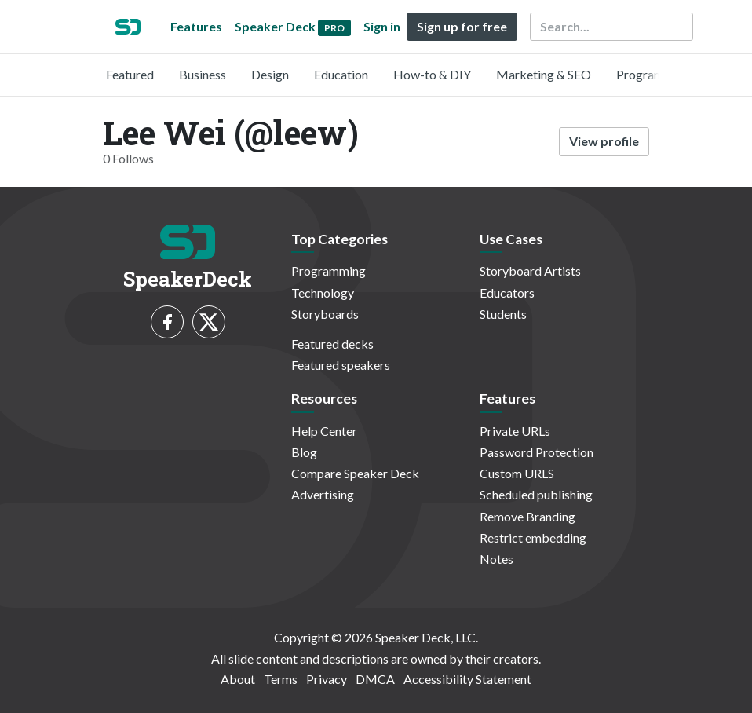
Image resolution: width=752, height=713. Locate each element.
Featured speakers (340, 364)
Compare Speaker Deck (355, 473)
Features (196, 26)
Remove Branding (527, 516)
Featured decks (332, 343)
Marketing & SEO (543, 74)
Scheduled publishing (536, 494)
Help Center (324, 430)
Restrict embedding (533, 537)
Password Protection (536, 451)
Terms (281, 678)
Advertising (322, 494)
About (238, 678)
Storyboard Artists (530, 270)
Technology (322, 292)
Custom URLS (517, 473)
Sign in (381, 26)
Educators (507, 292)
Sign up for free (462, 26)
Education (341, 74)
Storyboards (325, 313)
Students (503, 313)
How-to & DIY (432, 74)
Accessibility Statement (467, 678)
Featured (130, 74)
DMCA (375, 678)
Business (202, 74)
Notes (496, 558)
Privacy (326, 678)
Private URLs (515, 430)
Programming (653, 74)
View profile (604, 140)
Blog (304, 451)
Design (270, 74)
